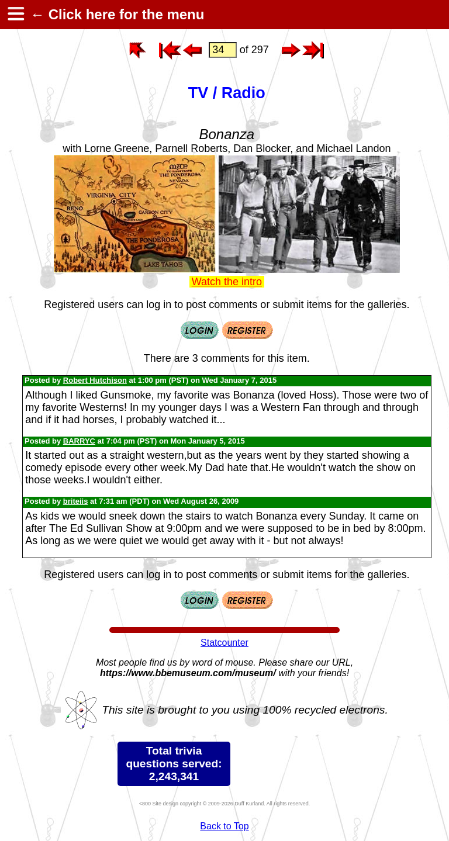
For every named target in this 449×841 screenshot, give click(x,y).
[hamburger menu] (15, 14)
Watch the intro (227, 282)
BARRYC (79, 441)
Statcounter (224, 643)
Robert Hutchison (95, 380)
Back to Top (224, 826)
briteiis (75, 501)
